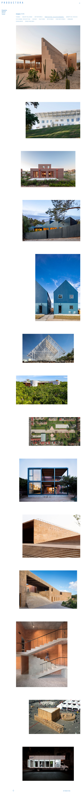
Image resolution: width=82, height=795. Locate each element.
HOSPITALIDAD (27, 16)
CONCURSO (19, 21)
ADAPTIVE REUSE (72, 16)
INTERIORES (39, 16)
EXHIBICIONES (61, 19)
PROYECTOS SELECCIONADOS (54, 16)
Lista (22, 13)
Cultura (42, 19)
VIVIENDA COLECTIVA (23, 19)
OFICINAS (50, 19)
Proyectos (4, 10)
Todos (18, 16)
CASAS (35, 19)
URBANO (70, 19)
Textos (3, 14)
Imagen (18, 13)
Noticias (4, 11)
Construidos (30, 21)
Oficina (3, 12)
